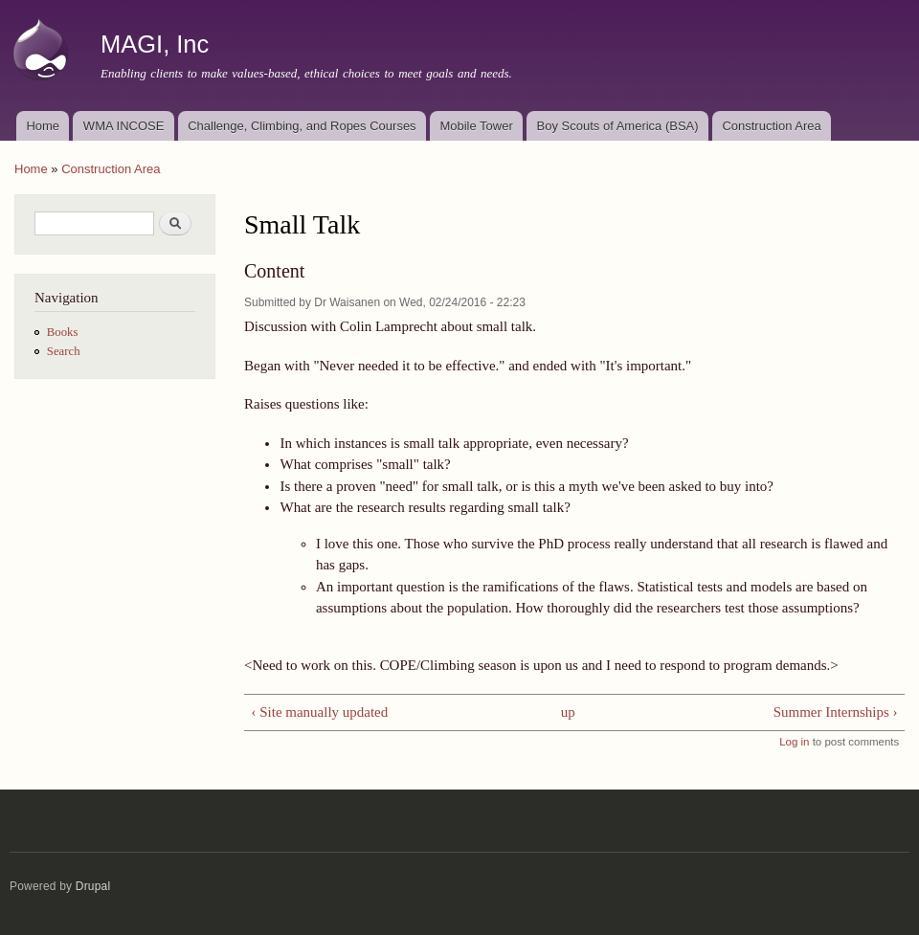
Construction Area (771, 126)
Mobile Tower (475, 126)
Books (62, 332)
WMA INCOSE (124, 126)
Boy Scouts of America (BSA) (618, 126)
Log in (794, 741)
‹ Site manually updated (319, 712)
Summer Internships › (835, 712)
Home (42, 126)
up (568, 712)
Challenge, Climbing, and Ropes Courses (301, 126)
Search (63, 351)
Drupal (93, 886)
